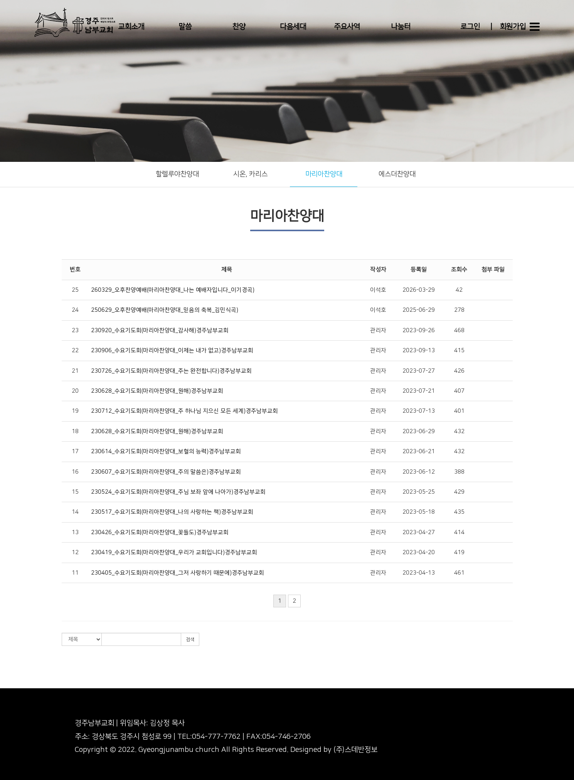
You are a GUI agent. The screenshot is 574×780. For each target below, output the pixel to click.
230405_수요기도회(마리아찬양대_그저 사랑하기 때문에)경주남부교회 (177, 573)
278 (459, 310)
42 (459, 290)
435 (459, 512)
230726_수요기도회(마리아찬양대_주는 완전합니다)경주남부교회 (171, 371)
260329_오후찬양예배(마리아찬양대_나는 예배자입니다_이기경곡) (172, 290)
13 (75, 532)
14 (75, 512)
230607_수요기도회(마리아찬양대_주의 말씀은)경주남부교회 (166, 472)
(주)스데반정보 (355, 750)
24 (75, 310)
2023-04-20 (418, 552)
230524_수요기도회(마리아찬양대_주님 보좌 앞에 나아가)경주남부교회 (178, 492)
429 (459, 492)
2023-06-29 (418, 431)
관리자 (378, 330)
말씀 (185, 27)
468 (459, 330)
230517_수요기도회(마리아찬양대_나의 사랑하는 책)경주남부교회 (172, 512)
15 (75, 492)
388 (459, 472)
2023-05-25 (418, 492)
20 (75, 391)
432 (459, 431)
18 (75, 431)
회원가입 (513, 27)
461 (459, 573)
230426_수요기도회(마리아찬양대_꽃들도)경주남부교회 (160, 532)
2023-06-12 (418, 472)
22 (75, 350)
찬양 (239, 27)
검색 (190, 639)
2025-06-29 (418, 310)
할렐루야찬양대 (177, 174)
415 (459, 350)
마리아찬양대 (323, 174)
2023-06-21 (418, 451)
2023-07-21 (418, 391)
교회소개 (131, 27)
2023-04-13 (418, 573)
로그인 (470, 27)
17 (75, 451)
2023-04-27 (418, 532)
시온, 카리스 (250, 174)
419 (459, 552)
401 (459, 411)
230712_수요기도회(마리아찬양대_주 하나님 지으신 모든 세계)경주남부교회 (184, 411)
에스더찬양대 (397, 174)
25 (75, 290)
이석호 (378, 290)
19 (75, 411)
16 (75, 472)
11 (75, 573)
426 (459, 371)
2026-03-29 (418, 290)
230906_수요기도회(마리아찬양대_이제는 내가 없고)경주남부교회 (172, 350)
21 (75, 371)
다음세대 (293, 27)
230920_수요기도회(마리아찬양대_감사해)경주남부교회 (160, 330)
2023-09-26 (418, 330)
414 (459, 532)
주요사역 (347, 27)
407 (459, 391)
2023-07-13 (418, 411)
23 (75, 330)
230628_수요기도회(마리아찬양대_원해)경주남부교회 (157, 391)
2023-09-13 (418, 350)
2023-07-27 (418, 371)
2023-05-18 (418, 512)
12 (75, 552)
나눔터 (401, 27)
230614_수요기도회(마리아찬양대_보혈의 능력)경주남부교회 (166, 451)
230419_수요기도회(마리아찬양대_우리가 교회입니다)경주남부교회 (174, 552)
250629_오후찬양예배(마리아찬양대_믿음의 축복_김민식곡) (164, 310)
